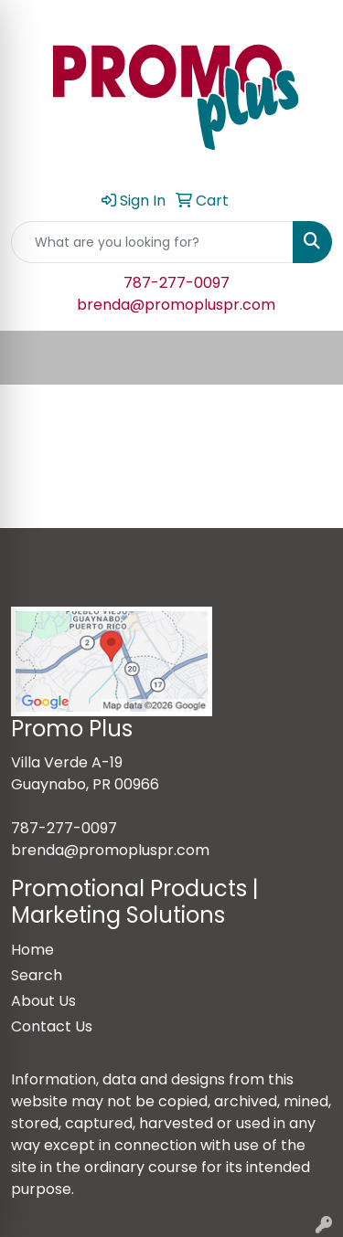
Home (32, 949)
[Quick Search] (152, 242)
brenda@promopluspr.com (176, 304)
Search (36, 975)
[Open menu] (306, 358)
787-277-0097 (176, 282)
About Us (43, 1000)
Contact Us (51, 1026)
